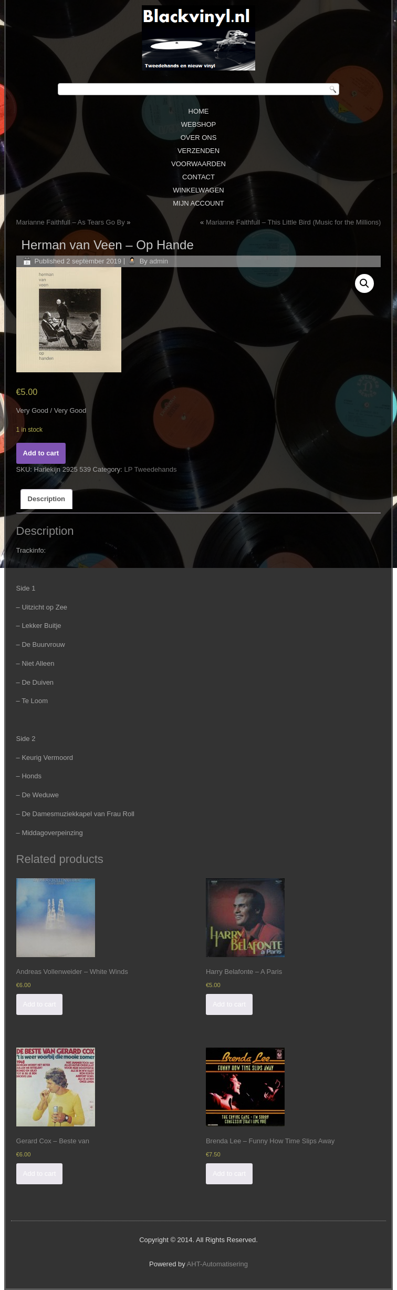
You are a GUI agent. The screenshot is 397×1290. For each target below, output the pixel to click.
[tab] (46, 499)
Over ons (199, 137)
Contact (198, 177)
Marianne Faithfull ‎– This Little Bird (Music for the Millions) (293, 222)
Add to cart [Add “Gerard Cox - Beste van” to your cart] (39, 1173)
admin (158, 261)
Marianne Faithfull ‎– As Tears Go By (70, 222)
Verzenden (198, 151)
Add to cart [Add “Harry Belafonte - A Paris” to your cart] (229, 1004)
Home (199, 111)
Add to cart (41, 453)
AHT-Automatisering (217, 1264)
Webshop (198, 124)
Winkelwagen (198, 190)
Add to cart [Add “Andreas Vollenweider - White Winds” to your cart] (39, 1004)
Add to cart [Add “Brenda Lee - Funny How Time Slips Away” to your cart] (229, 1173)
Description (47, 499)
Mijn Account (198, 203)
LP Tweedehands (150, 469)
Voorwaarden (198, 164)
